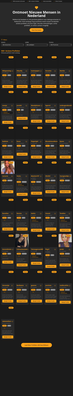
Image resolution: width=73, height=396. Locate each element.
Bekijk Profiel (7, 86)
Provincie (51, 42)
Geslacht (3, 42)
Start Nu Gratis (36, 30)
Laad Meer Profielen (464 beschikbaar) (36, 345)
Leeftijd (27, 42)
